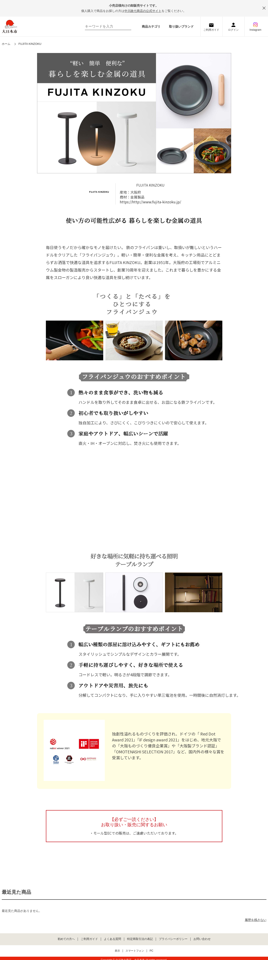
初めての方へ (66, 939)
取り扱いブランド (181, 26)
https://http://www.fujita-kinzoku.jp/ (150, 201)
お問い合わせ (202, 939)
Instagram (255, 29)
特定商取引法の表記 (140, 939)
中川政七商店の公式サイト (142, 11)
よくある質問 (112, 939)
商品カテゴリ (151, 26)
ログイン (233, 29)
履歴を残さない (255, 920)
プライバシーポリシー (173, 939)
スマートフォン (135, 950)
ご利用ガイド (211, 29)
